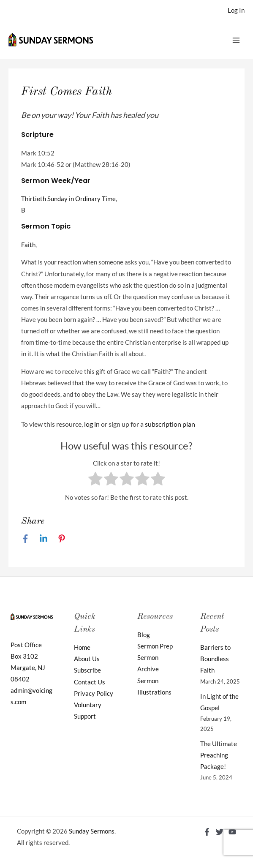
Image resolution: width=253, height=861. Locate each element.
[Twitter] (219, 832)
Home (82, 647)
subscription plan (170, 424)
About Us (87, 658)
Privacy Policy (93, 693)
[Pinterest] (61, 538)
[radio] (95, 480)
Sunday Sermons (91, 831)
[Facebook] (25, 538)
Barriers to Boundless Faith (215, 659)
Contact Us (89, 682)
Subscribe (87, 670)
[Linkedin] (43, 538)
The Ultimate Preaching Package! (218, 755)
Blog (143, 634)
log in (92, 424)
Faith (28, 244)
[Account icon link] (236, 10)
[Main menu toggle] (236, 39)
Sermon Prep (155, 646)
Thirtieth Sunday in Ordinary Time (68, 198)
